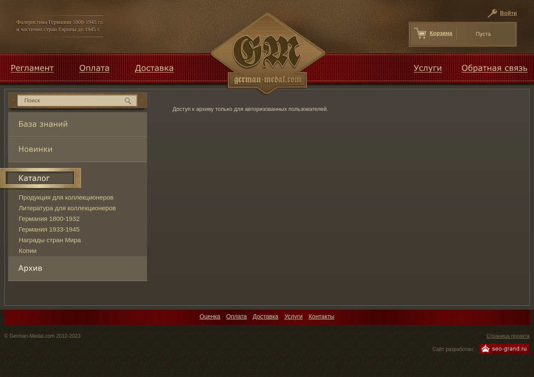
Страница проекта (508, 336)
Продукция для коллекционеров (66, 197)
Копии (28, 250)
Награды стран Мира (50, 240)
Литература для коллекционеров (67, 208)
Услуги (293, 316)
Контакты (321, 316)
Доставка (265, 316)
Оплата (236, 316)
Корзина (441, 33)
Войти (508, 13)
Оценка (209, 316)
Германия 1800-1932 (49, 218)
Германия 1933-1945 (49, 229)
